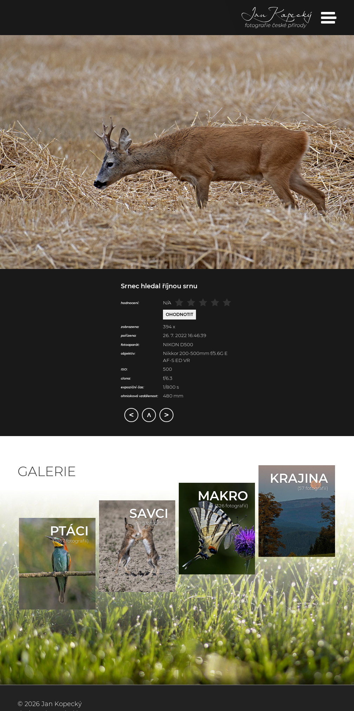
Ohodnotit (179, 314)
